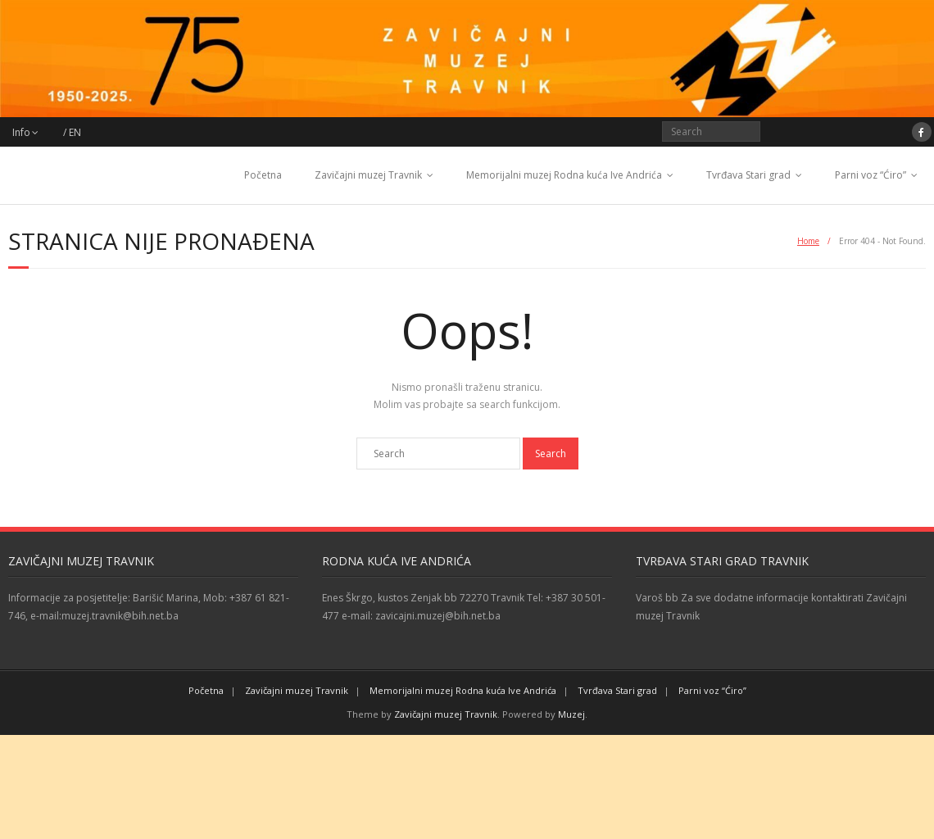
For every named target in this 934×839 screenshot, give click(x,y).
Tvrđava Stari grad (748, 175)
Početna (263, 175)
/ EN (72, 132)
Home (808, 241)
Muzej (571, 714)
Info (21, 132)
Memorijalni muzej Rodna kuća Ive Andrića (564, 175)
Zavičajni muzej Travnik (368, 175)
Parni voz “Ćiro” (870, 175)
